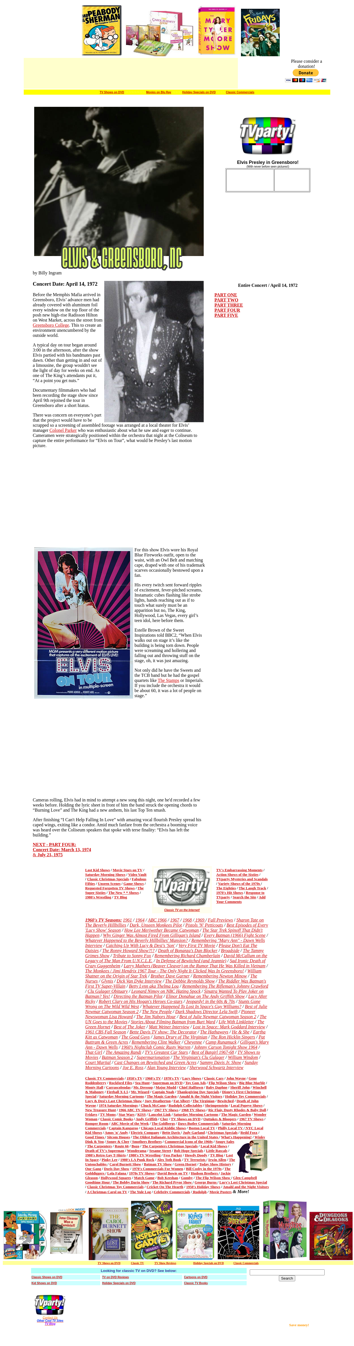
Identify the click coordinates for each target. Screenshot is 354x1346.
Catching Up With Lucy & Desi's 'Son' (140, 945)
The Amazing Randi (123, 1052)
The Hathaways (214, 1031)
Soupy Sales (225, 1141)
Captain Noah (163, 1092)
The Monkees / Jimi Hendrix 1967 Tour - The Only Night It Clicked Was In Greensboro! (164, 970)
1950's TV (134, 1078)
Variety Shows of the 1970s (239, 883)
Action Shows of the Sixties (237, 874)
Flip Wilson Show (222, 1083)
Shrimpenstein (216, 1105)
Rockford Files (120, 1083)
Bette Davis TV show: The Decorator (162, 1031)
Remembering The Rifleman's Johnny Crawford (225, 986)
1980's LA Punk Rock (137, 1160)
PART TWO (226, 300)
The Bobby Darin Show (131, 1182)
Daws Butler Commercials (198, 1123)
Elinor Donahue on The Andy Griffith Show (205, 996)
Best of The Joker (129, 1026)
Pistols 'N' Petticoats (204, 925)
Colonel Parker (63, 430)
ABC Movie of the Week (130, 1123)
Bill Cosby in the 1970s (203, 1169)
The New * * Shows (123, 892)
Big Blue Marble (252, 1083)
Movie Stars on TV (127, 870)
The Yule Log (140, 1192)
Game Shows (133, 883)
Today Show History (215, 1164)
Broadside (230, 950)
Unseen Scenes (109, 883)
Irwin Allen (217, 1160)
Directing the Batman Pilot (138, 996)
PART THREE (228, 305)
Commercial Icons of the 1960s (189, 1141)
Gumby (187, 1178)
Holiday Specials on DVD (199, 92)
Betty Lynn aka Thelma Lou (154, 986)
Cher (164, 1119)
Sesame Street (160, 1150)
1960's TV (153, 1078)
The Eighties (226, 888)
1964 (139, 920)
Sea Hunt (142, 1083)
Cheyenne (193, 1042)
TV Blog (120, 897)
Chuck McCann (153, 1105)
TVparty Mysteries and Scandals (242, 879)
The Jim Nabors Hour (156, 1016)
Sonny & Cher (118, 1141)
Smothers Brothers (147, 1141)
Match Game (144, 1178)
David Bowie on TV (172, 1173)
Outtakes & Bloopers (219, 1119)
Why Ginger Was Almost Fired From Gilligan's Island (152, 935)
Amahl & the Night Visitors (200, 1096)
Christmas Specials (223, 1132)
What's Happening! (236, 1137)
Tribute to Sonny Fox (132, 955)
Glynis (107, 981)
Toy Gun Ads (195, 1083)
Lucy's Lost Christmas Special (243, 1182)
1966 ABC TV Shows (135, 1110)
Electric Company (145, 1132)
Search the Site (244, 897)
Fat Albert (181, 1101)
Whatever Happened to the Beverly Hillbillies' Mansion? (136, 940)
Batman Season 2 (117, 1057)
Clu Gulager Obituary (108, 991)
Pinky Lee (110, 1160)
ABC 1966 (157, 920)
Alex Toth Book (169, 1160)
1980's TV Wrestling (144, 1155)
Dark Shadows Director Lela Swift (206, 1011)
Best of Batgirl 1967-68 (212, 1052)
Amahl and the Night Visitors (246, 1187)
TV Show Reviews (165, 1263)
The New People (157, 1011)
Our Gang (93, 1169)
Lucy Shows (191, 1078)
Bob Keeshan (167, 1178)
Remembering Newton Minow (220, 976)
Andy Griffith (146, 1119)
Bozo (135, 1146)
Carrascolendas (118, 1087)
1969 (199, 920)
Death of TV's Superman (104, 1150)
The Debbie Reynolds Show (190, 981)
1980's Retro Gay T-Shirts (105, 1155)
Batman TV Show (158, 1164)
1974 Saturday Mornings (118, 1105)
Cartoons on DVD (196, 1277)
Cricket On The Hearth (165, 1187)
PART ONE (225, 294)
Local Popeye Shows (247, 1105)
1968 (187, 920)
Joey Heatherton (158, 1101)
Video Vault (137, 874)
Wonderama (136, 1150)
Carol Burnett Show (125, 1164)
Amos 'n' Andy (116, 1132)
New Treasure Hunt (100, 1110)
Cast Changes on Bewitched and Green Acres (155, 1062)
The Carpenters (99, 1146)
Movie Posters (220, 1192)
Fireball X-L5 (117, 1092)
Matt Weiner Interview (169, 1026)
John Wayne (236, 1078)
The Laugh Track (252, 888)
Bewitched (225, 1101)
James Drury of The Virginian (180, 1037)
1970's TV (171, 1078)
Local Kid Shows (214, 1146)
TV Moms (108, 1114)
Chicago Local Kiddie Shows (163, 1128)
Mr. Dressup (143, 1087)
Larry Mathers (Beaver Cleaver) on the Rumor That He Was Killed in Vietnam (194, 965)
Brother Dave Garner (170, 976)
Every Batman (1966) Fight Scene (235, 935)
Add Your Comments (241, 899)
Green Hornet (185, 1164)
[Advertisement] (306, 1310)
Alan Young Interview (166, 1067)
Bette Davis (171, 1132)
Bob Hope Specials (188, 1150)
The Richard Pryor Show (172, 1182)
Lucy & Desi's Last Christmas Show (113, 1101)
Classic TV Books (196, 1283)
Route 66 (122, 1146)
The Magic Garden (161, 1096)
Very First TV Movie (197, 945)
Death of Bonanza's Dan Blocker (188, 950)
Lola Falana (117, 1173)
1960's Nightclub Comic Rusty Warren (155, 1047)
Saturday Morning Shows (105, 874)
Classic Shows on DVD (47, 1277)
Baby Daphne (216, 1087)
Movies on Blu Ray (158, 92)
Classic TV (137, 1263)
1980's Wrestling (98, 897)
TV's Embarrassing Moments (239, 870)
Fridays (91, 1114)
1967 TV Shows (166, 1110)
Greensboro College (51, 325)
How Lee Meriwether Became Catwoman (161, 930)
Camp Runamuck (220, 1042)
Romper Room (96, 1123)
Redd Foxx (248, 1132)
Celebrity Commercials (172, 1192)
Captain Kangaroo (123, 1128)
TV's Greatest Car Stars (166, 1052)
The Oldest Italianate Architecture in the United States (176, 1137)
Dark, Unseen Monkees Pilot (156, 925)
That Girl (93, 1052)
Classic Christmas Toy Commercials (115, 1187)
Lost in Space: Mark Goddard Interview (229, 1026)
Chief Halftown (191, 1087)
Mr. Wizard (140, 1092)
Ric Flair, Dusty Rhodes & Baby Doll (237, 1110)
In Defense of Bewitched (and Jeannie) (191, 960)
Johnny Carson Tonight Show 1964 (225, 1047)
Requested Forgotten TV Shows (110, 888)
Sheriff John (240, 1087)
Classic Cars (213, 1078)
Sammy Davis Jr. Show (220, 1062)
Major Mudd (166, 1087)
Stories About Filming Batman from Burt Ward (173, 1021)
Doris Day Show (116, 1169)
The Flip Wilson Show (213, 1178)
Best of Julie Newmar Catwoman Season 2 (217, 1016)
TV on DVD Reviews (115, 1277)
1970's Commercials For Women (157, 1169)
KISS (141, 1114)
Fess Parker (173, 1155)
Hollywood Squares (116, 1178)
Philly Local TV (231, 1128)
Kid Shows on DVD (44, 1283)
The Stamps (168, 680)
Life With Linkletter (236, 1021)
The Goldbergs (163, 1123)
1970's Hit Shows (229, 892)
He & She (240, 1031)
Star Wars (126, 1114)
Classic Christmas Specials (108, 879)
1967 (174, 920)
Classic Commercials (240, 92)
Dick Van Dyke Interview (139, 981)
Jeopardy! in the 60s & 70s (210, 1001)
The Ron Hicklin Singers (233, 1037)
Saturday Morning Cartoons (121, 1096)
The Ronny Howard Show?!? (128, 950)
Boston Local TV (202, 1128)
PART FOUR (227, 310)
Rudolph (199, 1192)
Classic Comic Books (116, 1119)
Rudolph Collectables (185, 1105)
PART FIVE (226, 315)
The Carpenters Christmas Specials (170, 1146)
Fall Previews (220, 920)
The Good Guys (135, 1037)
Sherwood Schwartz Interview (216, 1067)
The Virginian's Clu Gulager (199, 1057)
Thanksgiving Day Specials (198, 1092)
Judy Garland (194, 1132)
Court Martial (98, 1062)
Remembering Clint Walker (156, 1042)
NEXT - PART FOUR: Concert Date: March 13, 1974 (62, 847)
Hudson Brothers (205, 1173)
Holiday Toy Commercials (245, 1096)
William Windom (243, 1057)
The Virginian (204, 1101)
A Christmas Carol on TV (107, 1192)
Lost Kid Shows (97, 870)
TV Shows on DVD (112, 92)
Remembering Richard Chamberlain (187, 955)
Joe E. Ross (133, 1067)
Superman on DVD (168, 1083)
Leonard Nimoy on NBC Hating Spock (166, 991)
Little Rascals (216, 1150)
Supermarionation (153, 1057)
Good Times (95, 1137)
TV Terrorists (195, 1160)
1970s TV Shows (142, 1173)
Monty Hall (94, 1087)
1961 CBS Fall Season (105, 1031)
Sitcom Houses (118, 1137)
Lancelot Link (160, 1114)
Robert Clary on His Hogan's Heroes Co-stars (140, 1001)
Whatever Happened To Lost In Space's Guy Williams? (191, 1006)
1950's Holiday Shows (203, 1187)
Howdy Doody (196, 1155)
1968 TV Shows (193, 1110)
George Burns (206, 1182)
